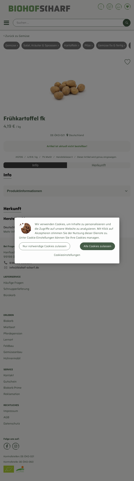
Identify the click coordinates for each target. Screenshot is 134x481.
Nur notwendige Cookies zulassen (44, 246)
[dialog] (67, 240)
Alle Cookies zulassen (97, 246)
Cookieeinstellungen (67, 255)
